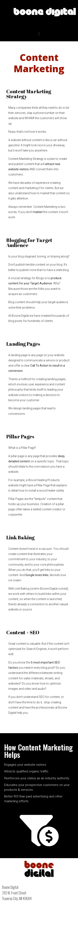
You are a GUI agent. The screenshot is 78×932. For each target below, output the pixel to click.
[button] (39, 33)
